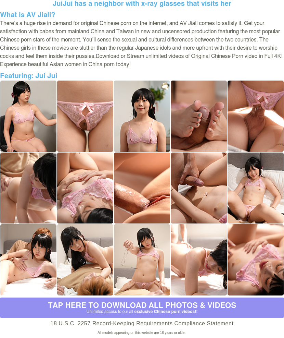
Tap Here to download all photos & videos (142, 308)
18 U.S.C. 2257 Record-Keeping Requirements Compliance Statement (141, 323)
